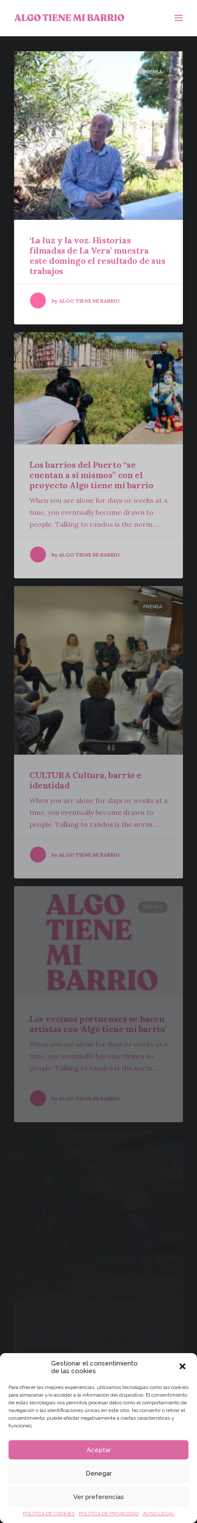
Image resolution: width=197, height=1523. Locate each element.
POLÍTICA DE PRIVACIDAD (109, 1514)
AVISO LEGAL (158, 1514)
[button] (183, 1367)
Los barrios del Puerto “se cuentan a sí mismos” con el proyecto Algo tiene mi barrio (91, 474)
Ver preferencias (98, 1497)
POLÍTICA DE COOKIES (49, 1514)
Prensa (152, 72)
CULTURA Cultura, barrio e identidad (85, 780)
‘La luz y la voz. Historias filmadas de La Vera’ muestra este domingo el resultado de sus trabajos (97, 255)
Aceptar (99, 1450)
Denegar (99, 1473)
